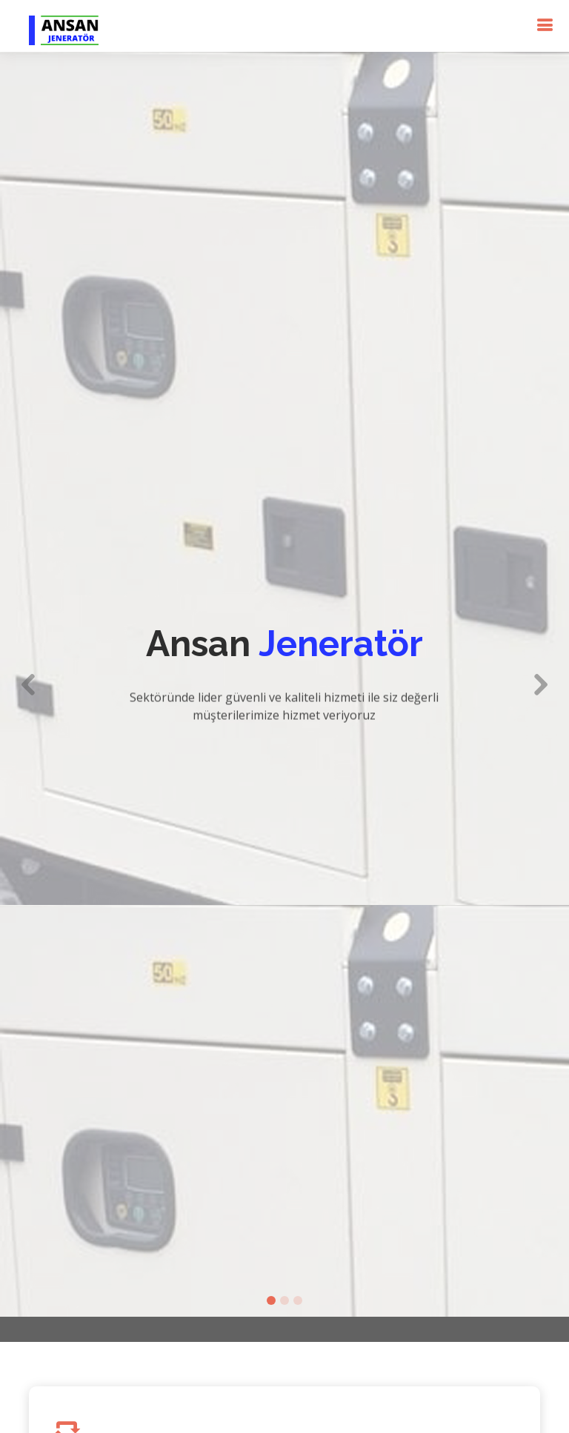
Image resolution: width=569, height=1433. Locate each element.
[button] (28, 666)
